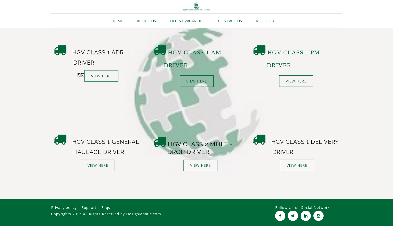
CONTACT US (230, 20)
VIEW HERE (101, 76)
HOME (117, 20)
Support (89, 207)
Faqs (105, 207)
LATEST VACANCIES (187, 20)
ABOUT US (146, 20)
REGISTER (265, 20)
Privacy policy (64, 207)
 (80, 75)
